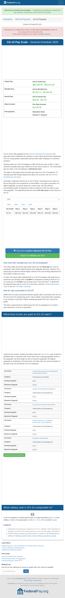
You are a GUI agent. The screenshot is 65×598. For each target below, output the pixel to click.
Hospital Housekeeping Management (43, 389)
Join (26, 571)
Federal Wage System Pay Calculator (14, 558)
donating (47, 34)
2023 (30, 204)
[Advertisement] (32, 63)
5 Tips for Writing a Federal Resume (13, 548)
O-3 (53, 517)
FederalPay (7, 19)
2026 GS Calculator (44, 12)
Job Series (45, 354)
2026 (9, 204)
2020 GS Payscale (22, 19)
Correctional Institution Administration (43, 404)
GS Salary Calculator (23, 286)
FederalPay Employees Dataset (12, 550)
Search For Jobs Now (32, 256)
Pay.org (12, 2)
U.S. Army (36, 520)
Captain (54, 520)
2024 (23, 204)
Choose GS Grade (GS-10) (32, 24)
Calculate (32, 251)
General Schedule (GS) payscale (40, 154)
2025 (16, 204)
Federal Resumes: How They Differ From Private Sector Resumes (23, 546)
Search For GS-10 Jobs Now (14, 455)
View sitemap (37, 580)
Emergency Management (40, 438)
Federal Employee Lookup (10, 560)
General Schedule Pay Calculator (12, 556)
